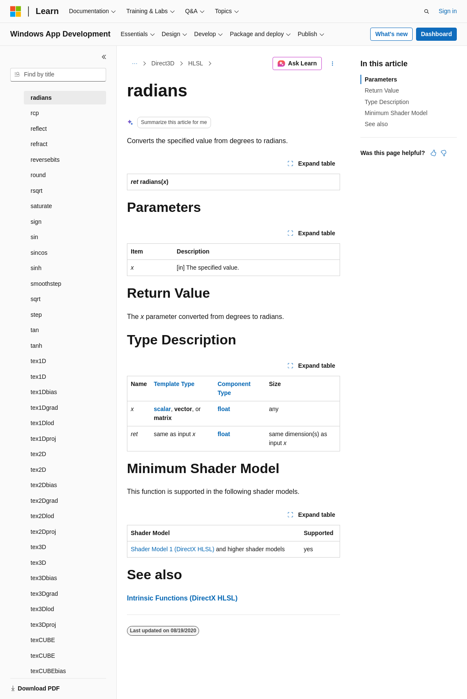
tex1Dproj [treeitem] (43, 438)
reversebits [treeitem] (45, 159)
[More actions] (332, 63)
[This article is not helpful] (444, 153)
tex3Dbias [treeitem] (44, 578)
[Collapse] (104, 57)
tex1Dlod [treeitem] (42, 423)
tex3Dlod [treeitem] (42, 609)
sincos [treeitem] (39, 252)
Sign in (448, 11)
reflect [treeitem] (39, 128)
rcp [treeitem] (35, 113)
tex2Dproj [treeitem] (43, 531)
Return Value (382, 90)
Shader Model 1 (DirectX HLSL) (172, 549)
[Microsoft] (15, 11)
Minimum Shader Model (396, 113)
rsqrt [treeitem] (36, 190)
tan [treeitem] (35, 330)
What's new (391, 34)
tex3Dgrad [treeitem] (44, 593)
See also (376, 124)
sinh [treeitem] (36, 268)
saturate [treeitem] (41, 206)
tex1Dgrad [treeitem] (44, 407)
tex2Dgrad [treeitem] (44, 500)
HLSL (195, 63)
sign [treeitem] (36, 221)
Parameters (381, 79)
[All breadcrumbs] (134, 63)
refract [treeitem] (39, 144)
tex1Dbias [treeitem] (44, 392)
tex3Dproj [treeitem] (43, 624)
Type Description (387, 102)
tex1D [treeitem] (38, 361)
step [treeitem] (36, 314)
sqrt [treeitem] (35, 299)
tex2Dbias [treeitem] (44, 485)
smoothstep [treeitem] (46, 283)
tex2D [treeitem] (38, 454)
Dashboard (436, 34)
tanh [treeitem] (36, 345)
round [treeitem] (38, 175)
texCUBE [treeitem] (43, 640)
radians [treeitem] (41, 97)
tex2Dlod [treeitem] (42, 516)
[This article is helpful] (433, 153)
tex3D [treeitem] (38, 547)
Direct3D (163, 63)
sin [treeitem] (34, 237)
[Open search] (426, 11)
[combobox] (58, 75)
